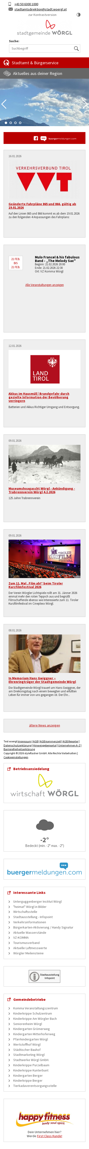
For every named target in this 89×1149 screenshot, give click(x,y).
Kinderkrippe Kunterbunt (30, 1070)
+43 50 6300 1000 (26, 4)
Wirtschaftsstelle (25, 912)
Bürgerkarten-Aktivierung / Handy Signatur (43, 927)
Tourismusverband (26, 943)
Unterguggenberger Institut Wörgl (37, 901)
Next (85, 104)
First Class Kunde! (49, 1136)
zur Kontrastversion (42, 15)
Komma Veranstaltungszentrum (35, 1008)
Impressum (24, 741)
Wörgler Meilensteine (28, 953)
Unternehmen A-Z (69, 745)
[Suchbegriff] (44, 48)
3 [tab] (15, 123)
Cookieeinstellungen (16, 757)
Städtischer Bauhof (27, 1050)
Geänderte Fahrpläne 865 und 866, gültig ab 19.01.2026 (42, 206)
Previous (3, 104)
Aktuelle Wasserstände (29, 932)
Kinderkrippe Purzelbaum (31, 1065)
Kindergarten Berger (28, 1075)
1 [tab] (6, 123)
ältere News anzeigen (44, 725)
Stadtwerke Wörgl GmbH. (31, 1060)
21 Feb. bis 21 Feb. (15, 263)
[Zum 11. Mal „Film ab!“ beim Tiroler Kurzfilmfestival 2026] (44, 559)
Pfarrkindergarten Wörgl (30, 1039)
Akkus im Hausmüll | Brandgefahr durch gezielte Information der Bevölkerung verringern (39, 397)
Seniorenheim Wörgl (27, 1024)
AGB (35, 741)
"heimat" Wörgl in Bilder (30, 907)
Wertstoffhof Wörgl (27, 1044)
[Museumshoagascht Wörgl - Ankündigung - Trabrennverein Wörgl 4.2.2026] (44, 464)
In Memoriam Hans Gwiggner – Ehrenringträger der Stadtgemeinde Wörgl (42, 680)
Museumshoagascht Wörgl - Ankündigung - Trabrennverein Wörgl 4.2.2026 (42, 490)
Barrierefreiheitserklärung (19, 749)
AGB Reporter (70, 741)
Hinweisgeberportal (44, 745)
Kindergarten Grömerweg (31, 1029)
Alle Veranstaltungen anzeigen (44, 285)
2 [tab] (10, 123)
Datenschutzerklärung (17, 745)
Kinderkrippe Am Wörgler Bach (35, 1018)
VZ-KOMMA (21, 937)
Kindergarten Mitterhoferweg (34, 1034)
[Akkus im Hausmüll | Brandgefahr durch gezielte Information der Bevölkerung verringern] (44, 369)
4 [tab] (20, 123)
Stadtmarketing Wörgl (29, 1054)
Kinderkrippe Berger (27, 1080)
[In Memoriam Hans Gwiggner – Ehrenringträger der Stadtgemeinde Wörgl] (44, 653)
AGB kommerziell (50, 741)
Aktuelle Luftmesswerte (30, 948)
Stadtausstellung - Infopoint (33, 917)
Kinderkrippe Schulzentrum (32, 1013)
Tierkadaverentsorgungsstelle (35, 1086)
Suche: (14, 41)
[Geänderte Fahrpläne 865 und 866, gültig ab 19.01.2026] (44, 179)
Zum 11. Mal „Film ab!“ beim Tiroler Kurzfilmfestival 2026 (36, 585)
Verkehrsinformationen (29, 922)
